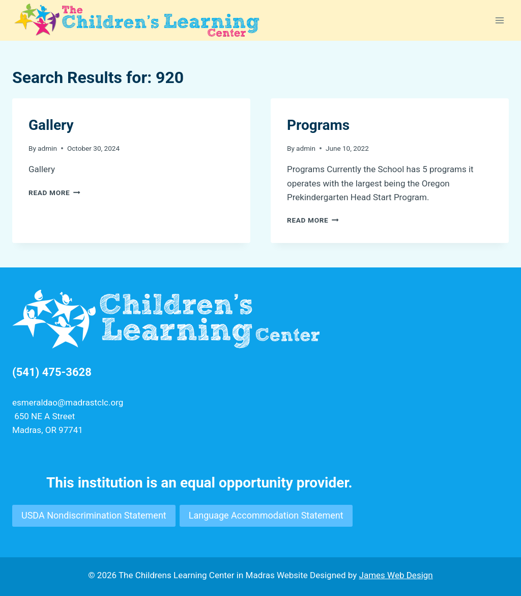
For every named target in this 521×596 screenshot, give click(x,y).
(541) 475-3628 (52, 372)
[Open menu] (499, 20)
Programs (318, 125)
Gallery (51, 125)
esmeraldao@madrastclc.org (67, 402)
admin (47, 148)
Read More (54, 192)
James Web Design (396, 575)
